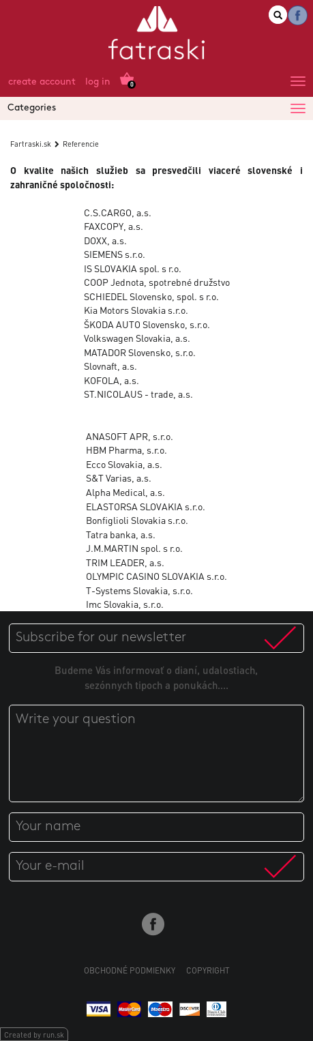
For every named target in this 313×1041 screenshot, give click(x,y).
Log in (97, 82)
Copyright (208, 970)
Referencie (81, 144)
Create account (42, 82)
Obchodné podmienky (129, 970)
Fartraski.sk (30, 144)
